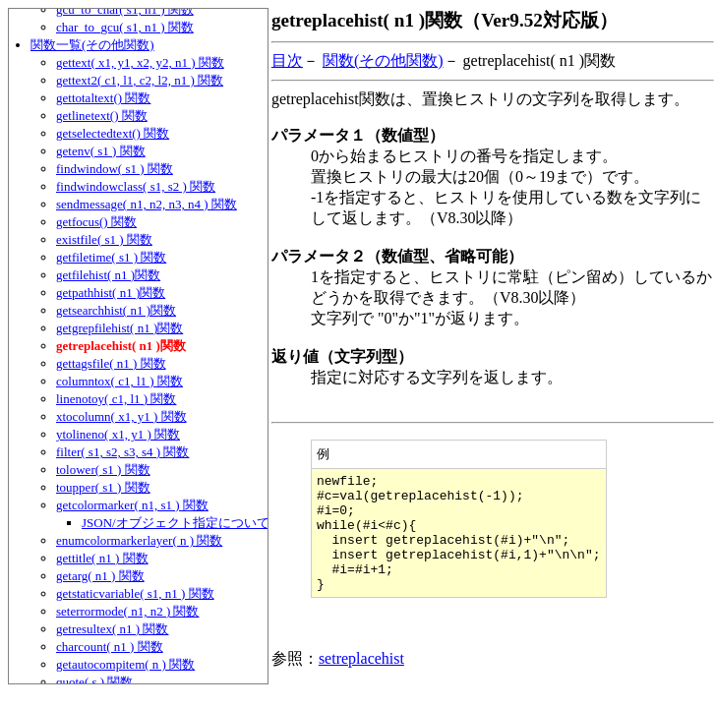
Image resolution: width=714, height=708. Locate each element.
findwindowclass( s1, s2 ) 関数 (135, 186)
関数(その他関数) (383, 60)
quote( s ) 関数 (94, 682)
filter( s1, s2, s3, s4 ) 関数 (122, 451)
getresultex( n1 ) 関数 (112, 628)
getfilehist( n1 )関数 (108, 274)
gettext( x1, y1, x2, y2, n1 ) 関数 (140, 62)
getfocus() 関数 (96, 221)
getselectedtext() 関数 (112, 133)
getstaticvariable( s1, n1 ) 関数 (135, 593)
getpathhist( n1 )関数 (110, 292)
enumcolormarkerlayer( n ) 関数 (139, 540)
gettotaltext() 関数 (103, 97)
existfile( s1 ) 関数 (104, 239)
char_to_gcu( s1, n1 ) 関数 (125, 27)
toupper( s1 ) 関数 (103, 487)
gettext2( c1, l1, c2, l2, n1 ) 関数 (139, 80)
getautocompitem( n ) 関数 (125, 664)
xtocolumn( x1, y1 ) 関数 (121, 416)
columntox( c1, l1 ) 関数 (119, 381)
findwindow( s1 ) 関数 (114, 168)
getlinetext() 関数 (102, 115)
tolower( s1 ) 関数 (103, 469)
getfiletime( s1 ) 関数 (111, 257)
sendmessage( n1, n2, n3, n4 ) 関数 (146, 204)
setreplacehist (361, 683)
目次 (287, 60)
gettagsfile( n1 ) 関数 (111, 363)
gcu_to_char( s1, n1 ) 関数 (125, 9)
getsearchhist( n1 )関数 (116, 310)
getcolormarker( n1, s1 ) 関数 (132, 505)
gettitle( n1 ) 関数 (102, 558)
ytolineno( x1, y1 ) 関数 (118, 434)
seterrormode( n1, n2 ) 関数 (128, 611)
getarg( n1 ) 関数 (100, 575)
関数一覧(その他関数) (92, 44)
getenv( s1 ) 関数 (101, 151)
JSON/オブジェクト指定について (175, 522)
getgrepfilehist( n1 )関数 (119, 328)
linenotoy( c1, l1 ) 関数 (116, 398)
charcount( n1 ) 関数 (109, 646)
